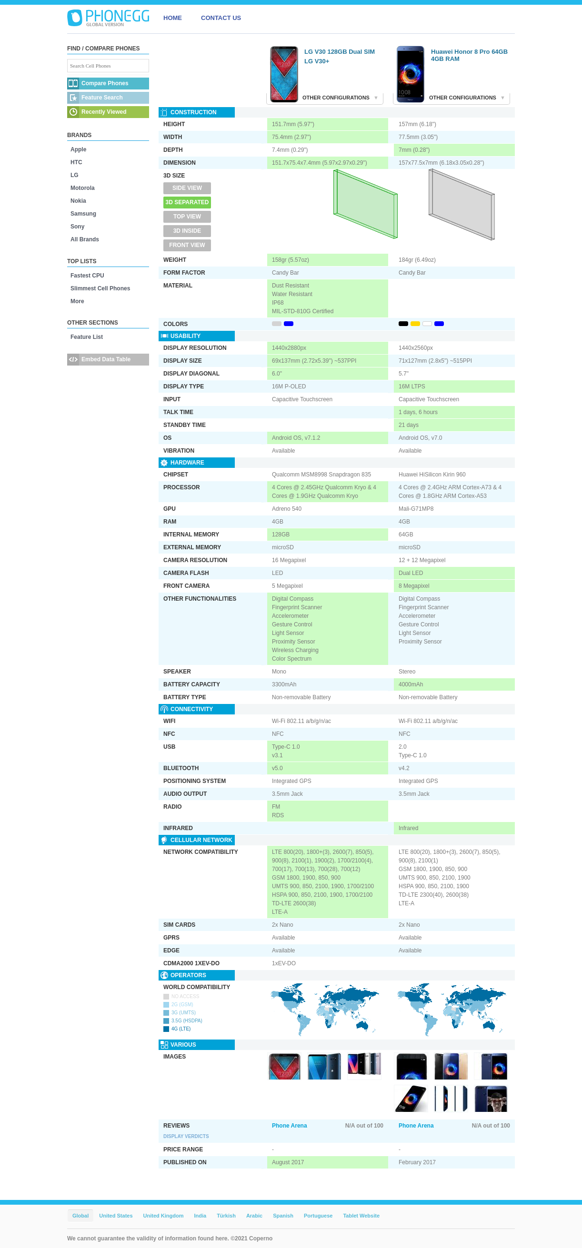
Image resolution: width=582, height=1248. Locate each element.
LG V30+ (316, 61)
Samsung (83, 213)
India (200, 1215)
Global (80, 1215)
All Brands (84, 239)
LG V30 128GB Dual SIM (339, 51)
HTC (76, 162)
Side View (187, 188)
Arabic (254, 1215)
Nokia (78, 201)
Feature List (86, 337)
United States (115, 1215)
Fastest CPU (87, 275)
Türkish (226, 1215)
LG (74, 175)
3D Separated (187, 202)
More (77, 301)
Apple (78, 149)
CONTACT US (221, 17)
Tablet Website (361, 1215)
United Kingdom (163, 1215)
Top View (187, 216)
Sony (77, 226)
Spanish (283, 1215)
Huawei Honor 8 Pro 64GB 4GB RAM (469, 55)
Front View (187, 245)
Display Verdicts (186, 1136)
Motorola (82, 188)
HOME (172, 17)
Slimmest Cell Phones (100, 288)
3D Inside (187, 231)
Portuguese (318, 1215)
